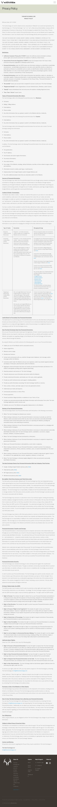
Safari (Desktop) (38, 281)
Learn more (16, 789)
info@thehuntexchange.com (20, 671)
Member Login (39, 762)
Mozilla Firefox (38, 279)
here (37, 250)
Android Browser (38, 284)
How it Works (29, 766)
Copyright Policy (26, 800)
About (29, 762)
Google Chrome (38, 276)
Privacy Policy (35, 800)
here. (49, 263)
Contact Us (38, 765)
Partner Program (37, 769)
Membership (30, 775)
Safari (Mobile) (38, 282)
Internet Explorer (39, 278)
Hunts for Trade (30, 770)
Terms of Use (42, 800)
